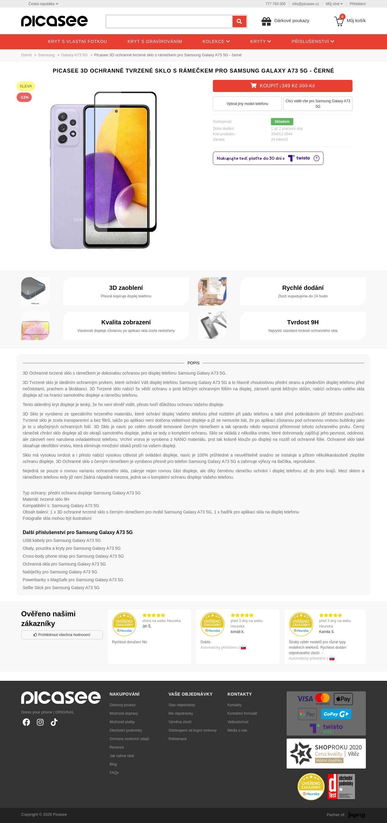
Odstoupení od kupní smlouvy (193, 730)
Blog (113, 764)
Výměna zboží (180, 722)
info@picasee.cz (305, 4)
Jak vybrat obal (122, 756)
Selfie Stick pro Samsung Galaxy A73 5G (61, 587)
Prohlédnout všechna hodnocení (62, 635)
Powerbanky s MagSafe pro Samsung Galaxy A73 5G (73, 579)
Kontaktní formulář (242, 713)
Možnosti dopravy (124, 713)
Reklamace (178, 739)
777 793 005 (275, 4)
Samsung (46, 55)
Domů (26, 55)
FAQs (114, 773)
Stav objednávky (182, 705)
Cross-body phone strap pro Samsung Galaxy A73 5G (73, 556)
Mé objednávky (181, 713)
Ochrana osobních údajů (129, 739)
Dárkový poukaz (123, 705)
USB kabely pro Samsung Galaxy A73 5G (62, 540)
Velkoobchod (238, 722)
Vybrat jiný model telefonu (247, 104)
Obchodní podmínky (126, 730)
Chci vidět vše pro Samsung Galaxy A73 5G (318, 104)
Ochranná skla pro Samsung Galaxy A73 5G (64, 564)
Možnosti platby (122, 722)
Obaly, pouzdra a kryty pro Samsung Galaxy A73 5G (72, 548)
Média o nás (237, 730)
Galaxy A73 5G (74, 55)
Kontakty (235, 705)
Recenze (117, 747)
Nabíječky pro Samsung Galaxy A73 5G (60, 571)
